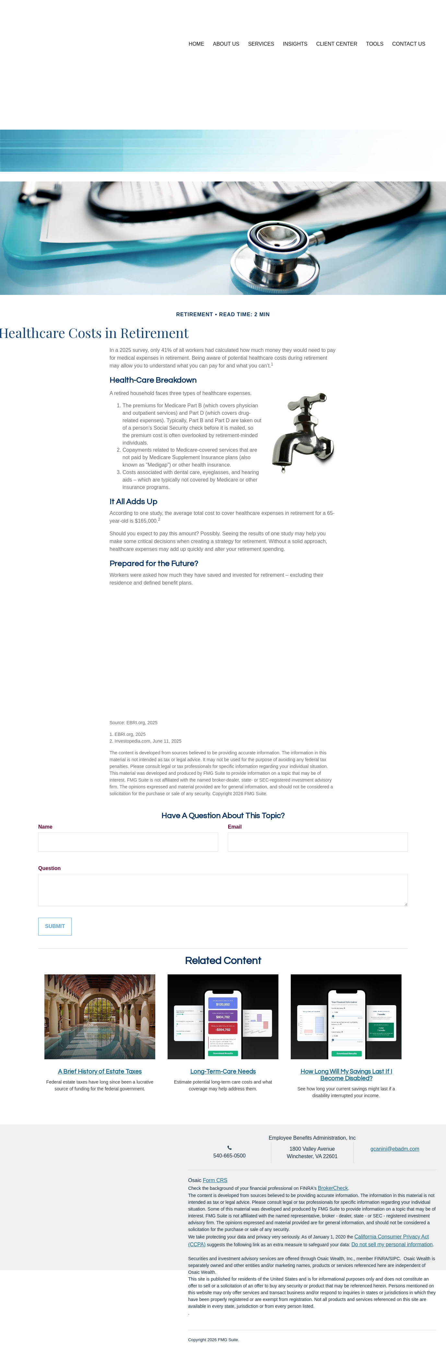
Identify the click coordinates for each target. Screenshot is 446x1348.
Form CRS (215, 1180)
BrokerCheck (333, 1188)
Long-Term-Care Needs (223, 1072)
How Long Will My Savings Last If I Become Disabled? (346, 1075)
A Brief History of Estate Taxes (100, 1072)
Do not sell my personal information (392, 1244)
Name (45, 827)
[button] (227, 44)
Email (235, 827)
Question (49, 868)
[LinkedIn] (419, 21)
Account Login (388, 20)
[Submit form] (55, 926)
